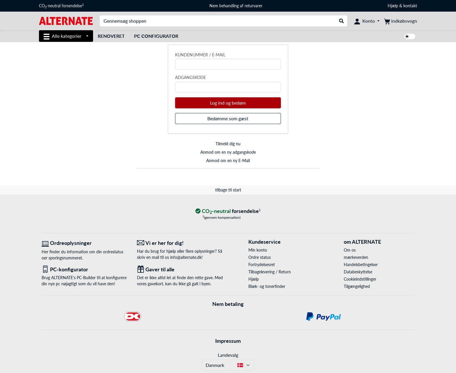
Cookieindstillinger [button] (360, 279)
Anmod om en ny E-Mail (228, 160)
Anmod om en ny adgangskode (228, 152)
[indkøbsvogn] (400, 21)
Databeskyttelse (358, 271)
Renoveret (111, 36)
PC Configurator (156, 36)
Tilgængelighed (357, 286)
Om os (350, 250)
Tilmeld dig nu (228, 143)
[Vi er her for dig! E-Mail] (180, 243)
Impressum (228, 341)
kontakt (410, 5)
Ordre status (259, 257)
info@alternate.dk (186, 257)
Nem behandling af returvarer (235, 5)
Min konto (257, 250)
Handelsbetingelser (361, 264)
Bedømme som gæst (227, 118)
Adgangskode (190, 77)
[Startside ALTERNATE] (66, 20)
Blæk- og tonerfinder (266, 286)
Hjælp (393, 5)
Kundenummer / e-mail (200, 54)
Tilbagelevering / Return (269, 271)
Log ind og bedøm (228, 102)
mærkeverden (356, 257)
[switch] (409, 36)
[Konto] (367, 21)
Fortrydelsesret (261, 264)
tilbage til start (228, 189)
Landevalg (228, 355)
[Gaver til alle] (180, 269)
